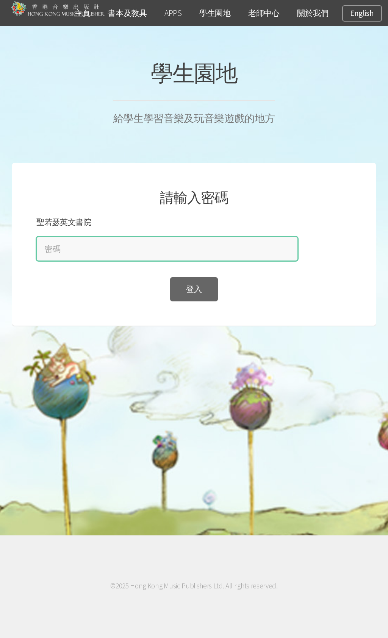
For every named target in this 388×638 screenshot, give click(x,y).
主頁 (82, 13)
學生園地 (215, 13)
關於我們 (313, 13)
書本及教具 (127, 13)
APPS (173, 13)
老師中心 (264, 13)
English (362, 13)
